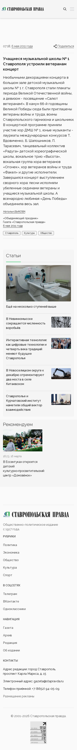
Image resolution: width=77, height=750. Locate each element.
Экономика (11, 552)
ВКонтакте (11, 601)
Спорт (7, 575)
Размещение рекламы (18, 696)
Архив (7, 635)
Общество (46, 233)
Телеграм (10, 594)
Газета (8, 628)
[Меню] (72, 9)
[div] (22, 453)
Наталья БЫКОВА (14, 211)
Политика (10, 545)
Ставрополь (11, 233)
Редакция (10, 643)
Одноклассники (14, 609)
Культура (29, 233)
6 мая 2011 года (22, 46)
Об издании (11, 650)
